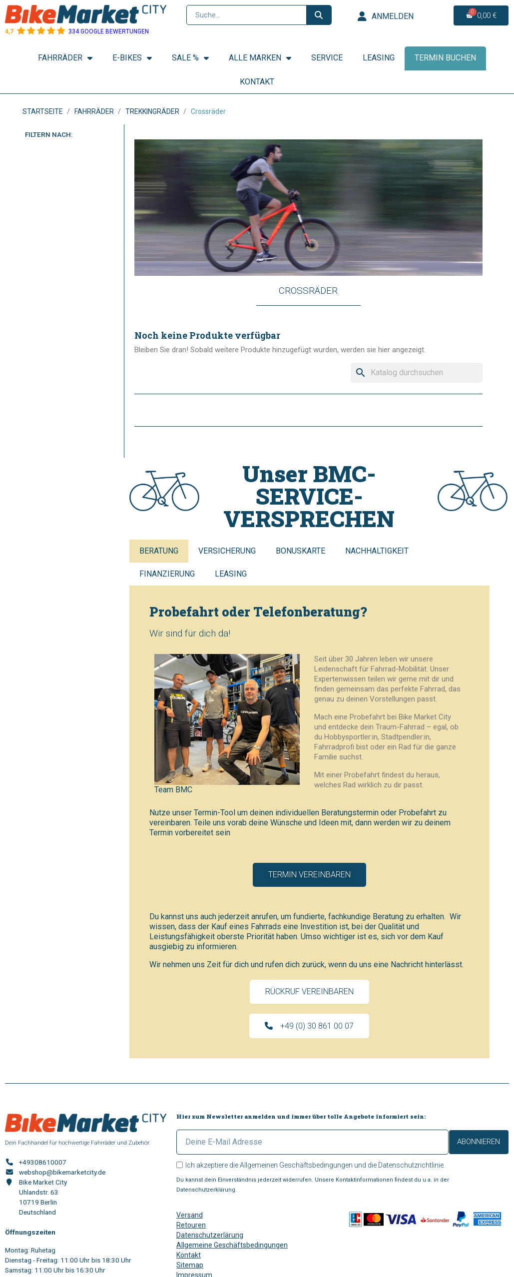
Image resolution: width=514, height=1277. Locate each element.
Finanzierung (167, 574)
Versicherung (227, 551)
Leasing (379, 57)
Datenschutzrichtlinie (411, 1165)
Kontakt (257, 81)
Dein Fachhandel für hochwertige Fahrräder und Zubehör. (77, 1142)
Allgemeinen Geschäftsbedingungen (296, 1165)
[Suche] (417, 373)
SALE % (190, 58)
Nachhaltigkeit (377, 551)
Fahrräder (65, 58)
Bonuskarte (300, 551)
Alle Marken (260, 58)
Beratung (158, 551)
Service (327, 57)
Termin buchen (445, 57)
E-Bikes (132, 58)
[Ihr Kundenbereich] (386, 16)
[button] (309, 875)
